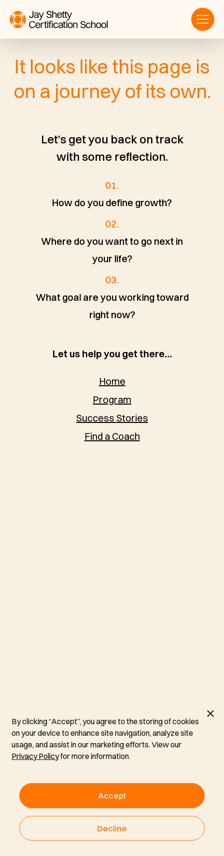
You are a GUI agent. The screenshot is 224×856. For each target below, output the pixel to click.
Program (112, 399)
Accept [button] (112, 795)
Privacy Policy (35, 756)
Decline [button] (112, 828)
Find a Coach (112, 436)
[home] (59, 19)
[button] (202, 19)
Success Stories (112, 418)
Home (112, 381)
